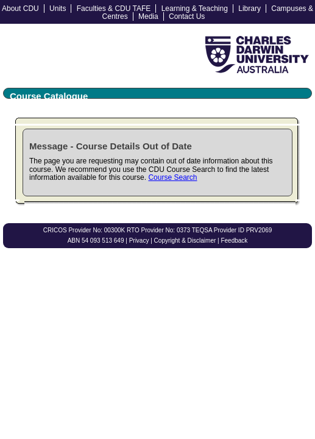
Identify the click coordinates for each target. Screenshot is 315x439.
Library (249, 8)
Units (57, 8)
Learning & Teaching (194, 8)
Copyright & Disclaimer (185, 240)
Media (148, 16)
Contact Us (187, 16)
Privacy (139, 240)
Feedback (234, 240)
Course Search (172, 177)
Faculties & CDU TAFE (114, 8)
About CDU (20, 8)
